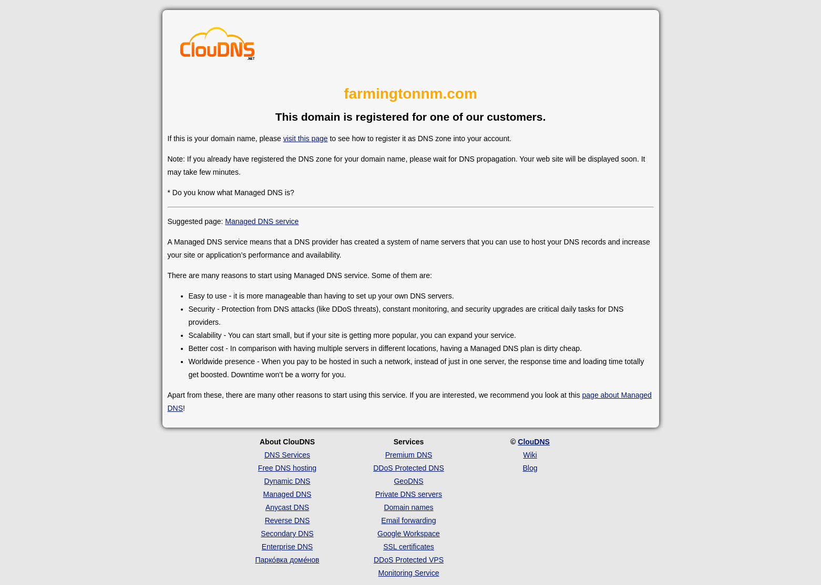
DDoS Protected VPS (409, 560)
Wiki (530, 455)
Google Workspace (408, 533)
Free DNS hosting (287, 468)
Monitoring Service (408, 573)
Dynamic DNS (287, 481)
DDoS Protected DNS (408, 468)
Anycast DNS (287, 507)
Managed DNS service (262, 221)
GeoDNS (408, 481)
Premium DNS (408, 455)
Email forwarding (408, 520)
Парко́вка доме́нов (287, 560)
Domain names (408, 507)
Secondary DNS (287, 533)
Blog (529, 468)
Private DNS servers (408, 494)
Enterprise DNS (287, 547)
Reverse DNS (287, 520)
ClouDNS (534, 442)
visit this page (305, 138)
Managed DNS (287, 494)
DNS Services (287, 455)
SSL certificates (408, 547)
